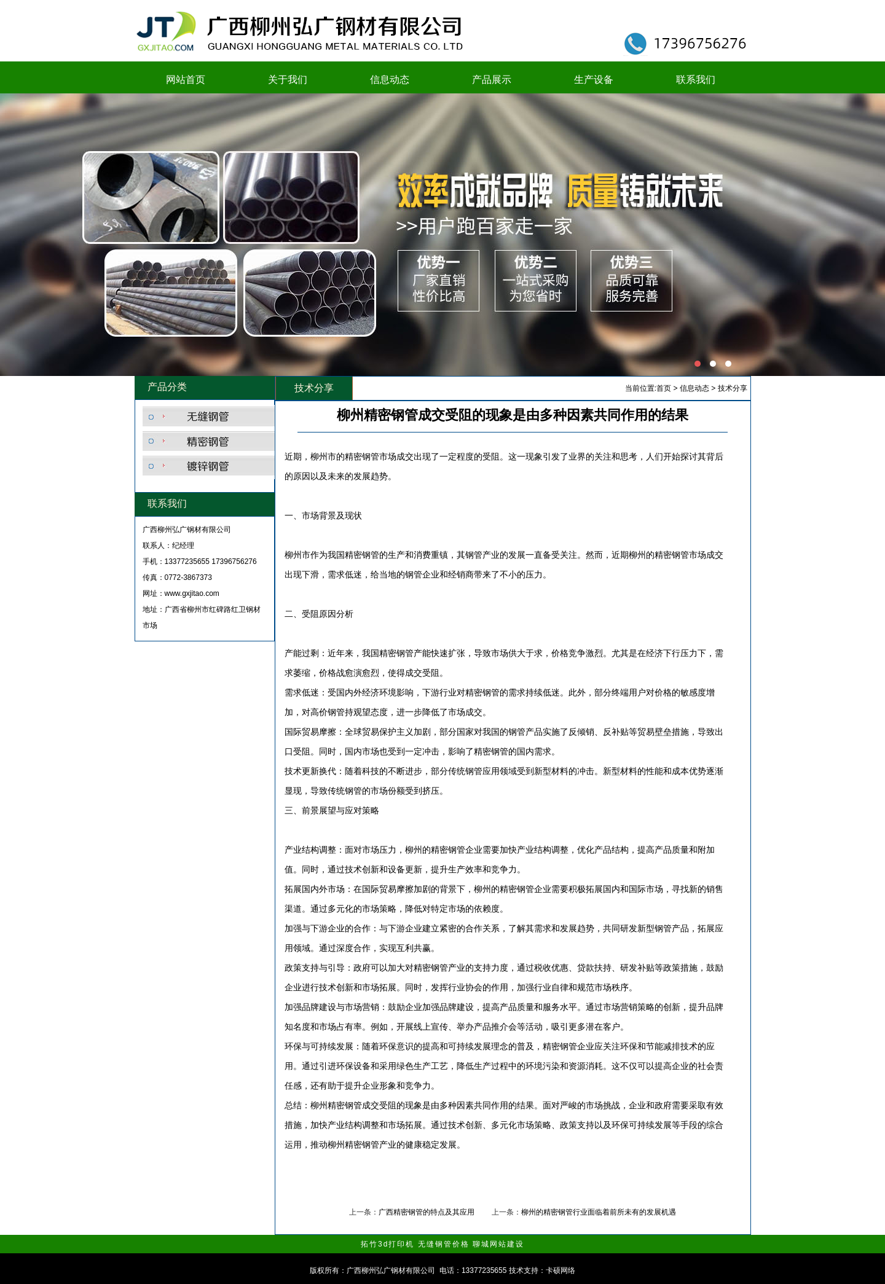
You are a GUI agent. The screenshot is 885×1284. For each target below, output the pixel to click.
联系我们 (695, 79)
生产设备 (593, 79)
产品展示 (491, 79)
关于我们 (287, 79)
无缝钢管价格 (444, 1244)
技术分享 (732, 388)
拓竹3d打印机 (387, 1244)
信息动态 (389, 79)
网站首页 (185, 79)
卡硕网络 (560, 1270)
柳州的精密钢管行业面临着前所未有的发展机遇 (598, 1212)
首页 (663, 388)
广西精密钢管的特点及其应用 (426, 1212)
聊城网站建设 (498, 1244)
